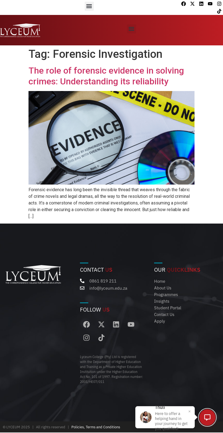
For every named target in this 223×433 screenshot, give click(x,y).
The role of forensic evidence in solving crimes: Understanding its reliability (106, 75)
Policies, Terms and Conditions (95, 427)
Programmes (166, 294)
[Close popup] (187, 410)
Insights (161, 301)
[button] (89, 6)
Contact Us (164, 314)
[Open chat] (206, 416)
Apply (159, 321)
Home (159, 281)
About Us (162, 288)
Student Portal (167, 307)
